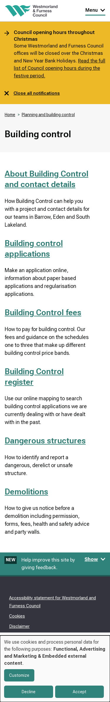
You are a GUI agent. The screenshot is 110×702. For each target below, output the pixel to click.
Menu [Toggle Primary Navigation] (95, 10)
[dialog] (55, 668)
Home (10, 114)
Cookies (17, 616)
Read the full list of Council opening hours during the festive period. (59, 68)
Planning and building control (48, 114)
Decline (28, 691)
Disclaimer (19, 626)
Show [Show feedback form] (95, 559)
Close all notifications (32, 93)
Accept (79, 691)
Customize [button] (19, 675)
